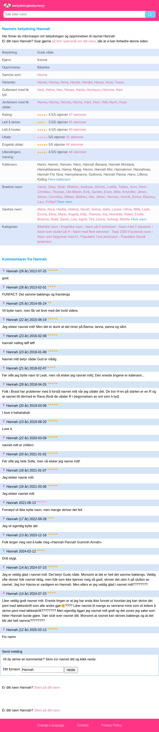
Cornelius (55, 197)
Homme (108, 90)
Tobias (123, 187)
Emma (42, 214)
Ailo (91, 197)
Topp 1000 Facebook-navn (131, 231)
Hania (80, 90)
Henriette (115, 214)
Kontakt (82, 725)
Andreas (87, 187)
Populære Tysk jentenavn (99, 236)
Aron (133, 187)
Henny (77, 102)
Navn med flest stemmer (91, 231)
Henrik (125, 197)
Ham (119, 90)
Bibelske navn (47, 227)
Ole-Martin (74, 192)
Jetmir (100, 197)
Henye (99, 82)
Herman (113, 197)
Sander (97, 192)
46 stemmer (74, 144)
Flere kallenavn (59, 179)
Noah (61, 187)
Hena (64, 82)
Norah (84, 209)
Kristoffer (129, 192)
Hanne (54, 102)
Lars (40, 202)
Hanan (69, 90)
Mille (136, 209)
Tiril (91, 219)
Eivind (136, 197)
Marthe (124, 219)
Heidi (54, 219)
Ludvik (111, 187)
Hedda (61, 209)
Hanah (42, 82)
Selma (96, 209)
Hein (40, 90)
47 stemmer (77, 114)
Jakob (41, 187)
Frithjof (51, 202)
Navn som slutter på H (53, 231)
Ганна (119, 82)
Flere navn (64, 202)
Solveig (112, 219)
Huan (123, 102)
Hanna (42, 75)
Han (60, 90)
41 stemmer (77, 122)
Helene (73, 209)
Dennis (100, 187)
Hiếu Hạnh (109, 102)
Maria (41, 209)
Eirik (86, 192)
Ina (104, 214)
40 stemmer (77, 129)
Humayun (94, 90)
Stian (51, 187)
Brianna (43, 219)
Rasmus (149, 197)
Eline (52, 214)
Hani (87, 102)
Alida (106, 209)
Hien (96, 102)
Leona (100, 219)
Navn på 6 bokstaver (101, 227)
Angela (73, 214)
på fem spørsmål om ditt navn (74, 41)
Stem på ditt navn (47, 687)
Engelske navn (72, 227)
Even (108, 192)
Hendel (87, 82)
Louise (116, 209)
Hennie (65, 102)
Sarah (64, 219)
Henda (75, 82)
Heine (50, 90)
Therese (94, 214)
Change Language (50, 725)
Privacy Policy (111, 725)
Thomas (58, 192)
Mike (116, 192)
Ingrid (82, 219)
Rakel (128, 214)
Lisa (74, 219)
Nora (51, 209)
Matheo (81, 197)
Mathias (73, 187)
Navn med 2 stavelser (135, 227)
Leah (145, 209)
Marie (62, 214)
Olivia (127, 209)
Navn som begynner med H (57, 236)
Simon (42, 197)
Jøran (141, 192)
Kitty (83, 214)
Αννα (109, 82)
